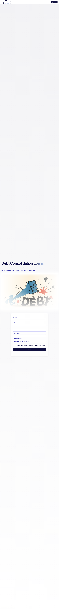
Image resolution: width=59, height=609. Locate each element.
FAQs (24, 2)
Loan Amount (16, 328)
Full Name (15, 317)
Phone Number (16, 333)
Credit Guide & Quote (33, 345)
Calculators (31, 2)
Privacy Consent (42, 345)
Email (14, 322)
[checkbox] (14, 345)
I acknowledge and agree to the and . (30, 345)
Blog (37, 2)
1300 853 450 (45, 1)
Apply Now (54, 1)
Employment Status (17, 338)
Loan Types (17, 2)
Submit (29, 349)
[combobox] (29, 341)
